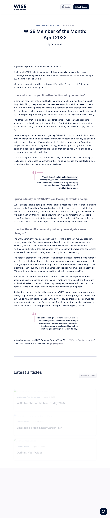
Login (66, 6)
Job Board (81, 6)
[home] (20, 7)
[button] (93, 7)
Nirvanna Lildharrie (72, 75)
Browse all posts (88, 375)
